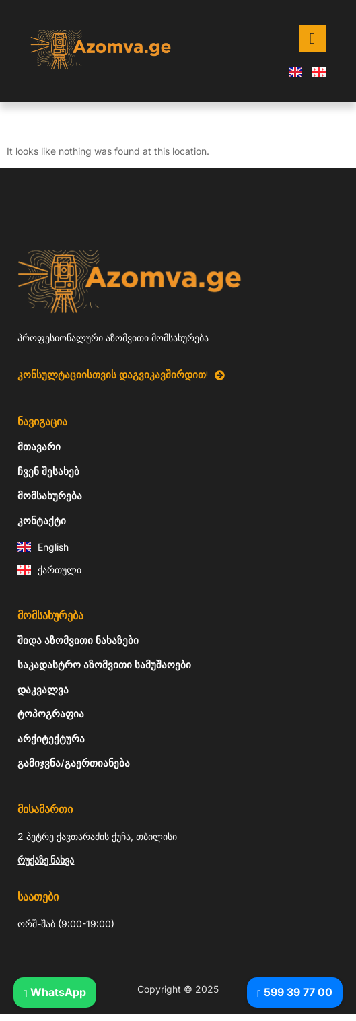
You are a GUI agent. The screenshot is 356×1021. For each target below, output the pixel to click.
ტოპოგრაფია (50, 714)
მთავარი (39, 447)
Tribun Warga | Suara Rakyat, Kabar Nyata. (10, 1014)
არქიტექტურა (51, 739)
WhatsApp (55, 992)
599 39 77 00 (294, 992)
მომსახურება (49, 496)
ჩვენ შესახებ (48, 472)
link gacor (2, 1014)
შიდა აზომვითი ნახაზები (78, 641)
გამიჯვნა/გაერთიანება (73, 763)
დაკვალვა (43, 690)
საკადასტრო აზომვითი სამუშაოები (104, 665)
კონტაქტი (41, 521)
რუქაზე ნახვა (45, 860)
